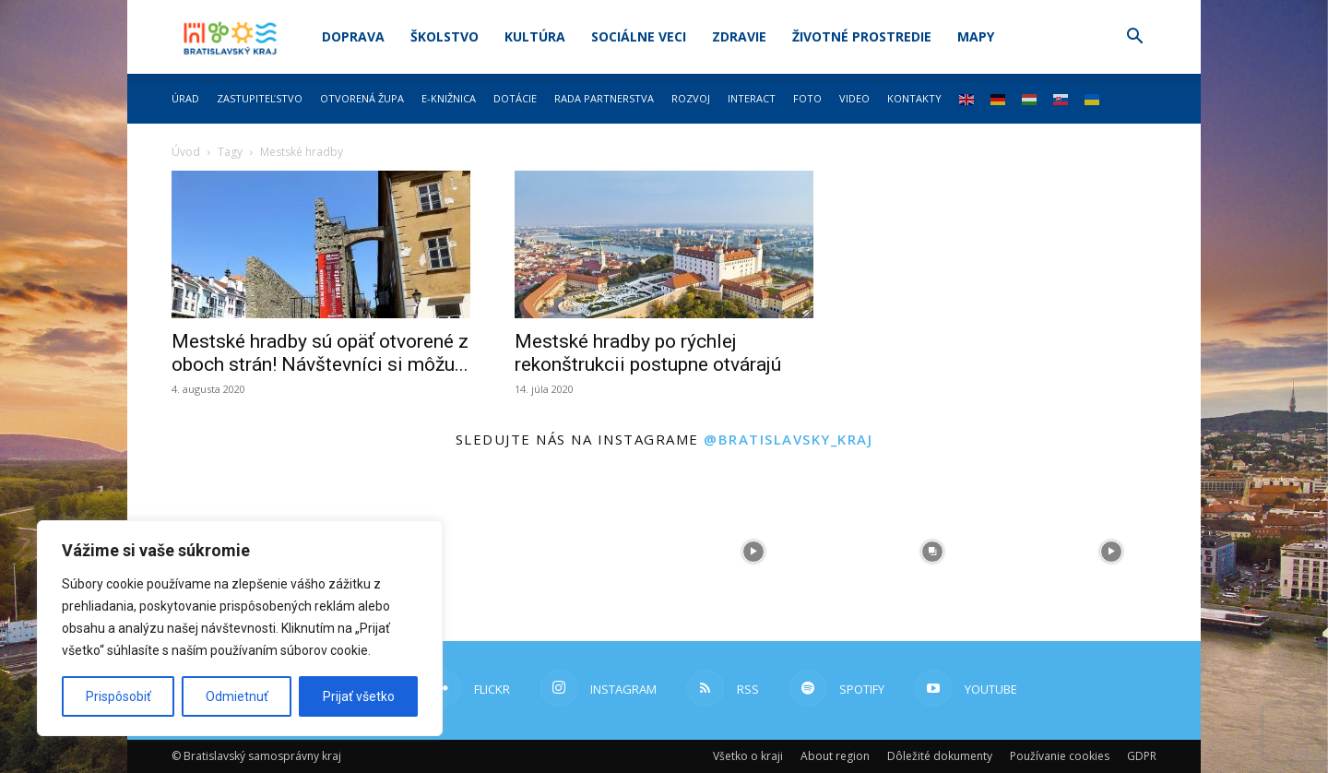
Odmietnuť (237, 696)
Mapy (975, 36)
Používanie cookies (1059, 756)
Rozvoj (690, 98)
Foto (807, 98)
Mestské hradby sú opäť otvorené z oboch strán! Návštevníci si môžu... (320, 352)
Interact (752, 98)
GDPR (1141, 756)
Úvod (186, 152)
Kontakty (914, 98)
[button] (1134, 38)
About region (835, 756)
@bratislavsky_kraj (788, 439)
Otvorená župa (362, 98)
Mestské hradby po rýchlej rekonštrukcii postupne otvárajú (648, 352)
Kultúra (534, 36)
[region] (240, 628)
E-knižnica (448, 98)
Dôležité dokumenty (939, 756)
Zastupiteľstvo (259, 98)
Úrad (185, 98)
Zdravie (739, 36)
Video (854, 98)
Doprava (353, 36)
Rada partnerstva (604, 98)
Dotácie (515, 98)
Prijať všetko (359, 696)
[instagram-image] (574, 551)
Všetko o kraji (748, 756)
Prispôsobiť (118, 696)
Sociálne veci (638, 36)
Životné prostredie (861, 36)
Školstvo (444, 36)
